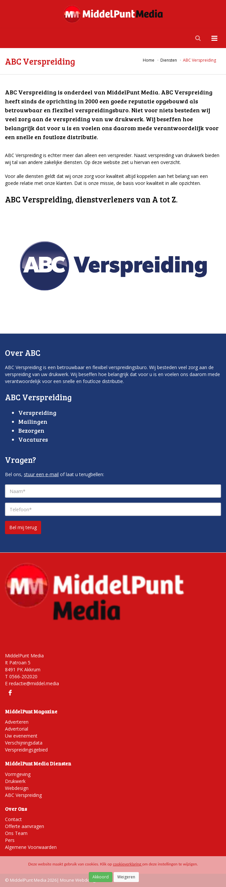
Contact (13, 819)
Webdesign (16, 788)
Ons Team (16, 833)
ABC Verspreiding (23, 795)
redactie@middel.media (34, 683)
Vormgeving (17, 774)
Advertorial (16, 729)
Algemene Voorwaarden (31, 847)
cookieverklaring (127, 863)
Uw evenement (21, 736)
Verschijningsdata (23, 743)
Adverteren (16, 722)
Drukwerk (15, 781)
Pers (10, 840)
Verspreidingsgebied (26, 750)
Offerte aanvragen (24, 826)
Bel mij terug (23, 527)
